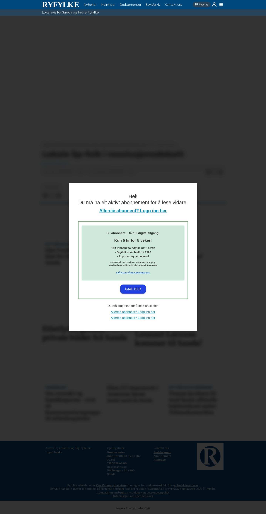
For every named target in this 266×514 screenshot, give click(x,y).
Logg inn (214, 4)
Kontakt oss (173, 4)
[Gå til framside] (60, 5)
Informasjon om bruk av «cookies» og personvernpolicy (133, 492)
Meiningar (108, 4)
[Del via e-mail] (220, 172)
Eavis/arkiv (153, 4)
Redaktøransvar (187, 485)
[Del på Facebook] (208, 172)
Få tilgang (201, 4)
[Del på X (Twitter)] (214, 172)
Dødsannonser (130, 4)
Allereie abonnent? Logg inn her (133, 210)
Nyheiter (90, 4)
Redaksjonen (162, 452)
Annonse (160, 459)
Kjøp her (133, 289)
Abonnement (162, 456)
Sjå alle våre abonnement (133, 272)
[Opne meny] (221, 4)
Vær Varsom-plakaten (111, 485)
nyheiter (51, 187)
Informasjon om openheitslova (133, 496)
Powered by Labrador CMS (133, 508)
